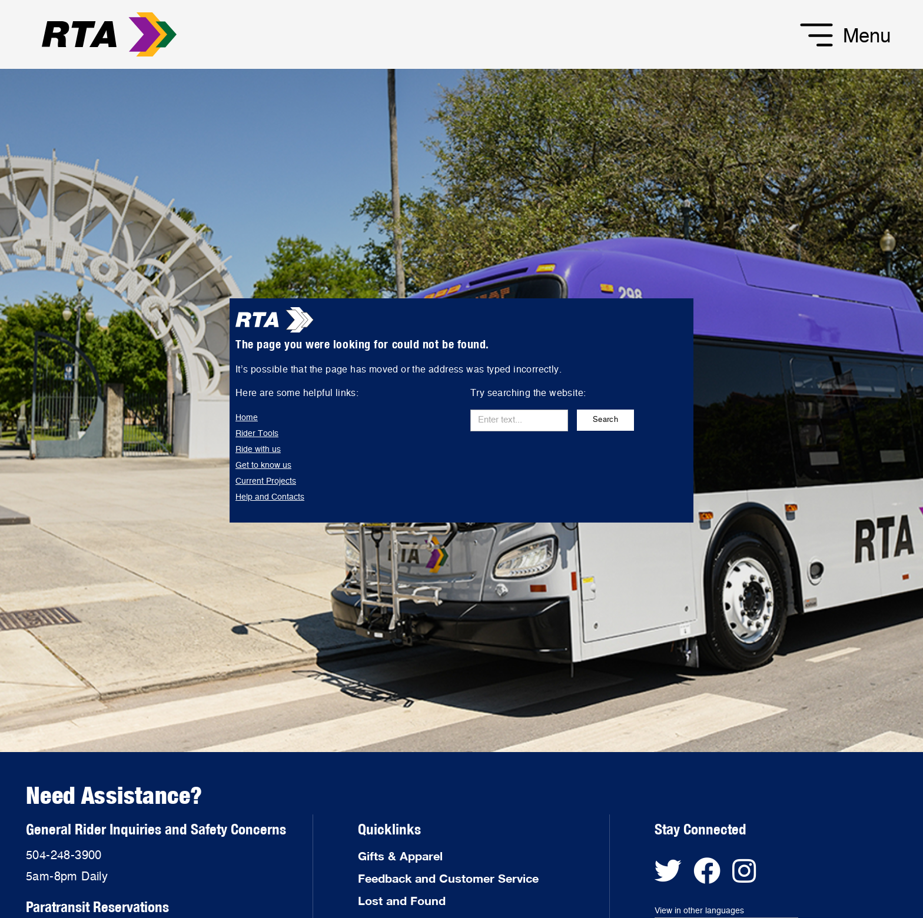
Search (605, 420)
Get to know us (263, 465)
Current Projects (265, 481)
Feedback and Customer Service (448, 878)
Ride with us (258, 449)
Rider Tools (256, 434)
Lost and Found (402, 900)
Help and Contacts (269, 497)
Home (246, 418)
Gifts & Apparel (400, 856)
